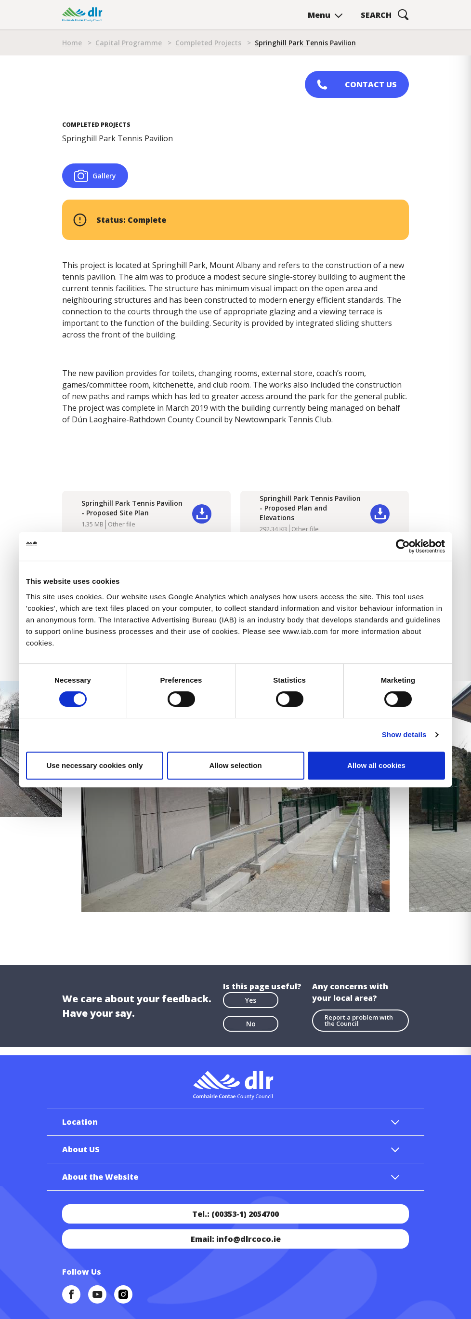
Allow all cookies (376, 765)
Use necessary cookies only (94, 765)
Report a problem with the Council (359, 1020)
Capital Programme (128, 42)
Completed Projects (208, 42)
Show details (404, 734)
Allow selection (235, 765)
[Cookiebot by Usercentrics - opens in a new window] (403, 546)
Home (72, 42)
